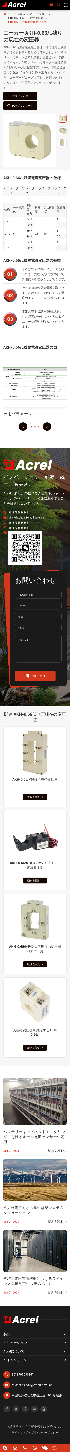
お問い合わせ (20, 96)
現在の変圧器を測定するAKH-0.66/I (35, 1032)
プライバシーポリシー (44, 1432)
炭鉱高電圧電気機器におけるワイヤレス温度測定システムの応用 (33, 1281)
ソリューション (15, 1343)
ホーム (12, 14)
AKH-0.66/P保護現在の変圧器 (35, 779)
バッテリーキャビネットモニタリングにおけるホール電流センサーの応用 (34, 1137)
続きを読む (35, 797)
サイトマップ (20, 1432)
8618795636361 (18, 512)
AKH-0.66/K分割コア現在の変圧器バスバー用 (35, 949)
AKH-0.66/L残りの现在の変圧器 (27, 22)
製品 (22, 14)
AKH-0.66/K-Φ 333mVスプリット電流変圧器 (35, 865)
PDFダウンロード (20, 105)
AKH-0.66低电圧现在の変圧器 (26, 18)
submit (35, 676)
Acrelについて (13, 1351)
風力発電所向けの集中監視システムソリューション (33, 1210)
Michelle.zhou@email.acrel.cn (26, 517)
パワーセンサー (37, 14)
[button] (23, 426)
